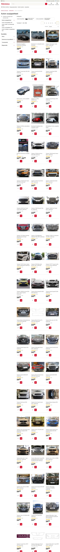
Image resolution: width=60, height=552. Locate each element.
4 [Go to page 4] (50, 23)
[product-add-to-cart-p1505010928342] (21, 328)
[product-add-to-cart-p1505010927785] (50, 495)
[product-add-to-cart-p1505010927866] (35, 467)
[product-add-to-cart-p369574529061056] (35, 161)
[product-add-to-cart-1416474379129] (21, 161)
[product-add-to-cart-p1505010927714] (21, 79)
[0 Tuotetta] (57, 4)
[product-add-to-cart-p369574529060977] (35, 216)
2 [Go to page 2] (46, 23)
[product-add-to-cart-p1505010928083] (50, 106)
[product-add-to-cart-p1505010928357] (35, 300)
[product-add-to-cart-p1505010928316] (50, 328)
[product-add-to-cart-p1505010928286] (21, 134)
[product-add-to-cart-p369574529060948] (50, 216)
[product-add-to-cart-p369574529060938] (21, 244)
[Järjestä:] (53, 26)
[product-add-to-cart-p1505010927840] (50, 467)
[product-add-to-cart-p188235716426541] (21, 300)
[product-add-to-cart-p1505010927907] (35, 79)
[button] (51, 4)
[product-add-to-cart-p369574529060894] (50, 244)
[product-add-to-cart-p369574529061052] (50, 161)
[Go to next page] (57, 23)
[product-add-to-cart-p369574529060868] (21, 272)
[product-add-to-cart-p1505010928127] (35, 382)
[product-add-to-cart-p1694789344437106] (35, 134)
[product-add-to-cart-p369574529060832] (35, 272)
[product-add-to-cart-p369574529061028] (21, 188)
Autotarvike (11, 10)
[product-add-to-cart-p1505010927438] (50, 79)
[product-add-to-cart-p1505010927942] (21, 438)
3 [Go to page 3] (48, 23)
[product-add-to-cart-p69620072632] (35, 51)
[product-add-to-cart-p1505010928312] (21, 355)
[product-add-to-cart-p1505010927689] (50, 524)
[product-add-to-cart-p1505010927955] (35, 410)
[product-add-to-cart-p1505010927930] (35, 438)
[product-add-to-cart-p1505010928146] (21, 382)
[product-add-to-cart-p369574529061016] (35, 188)
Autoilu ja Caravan (4, 10)
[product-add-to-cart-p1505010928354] (50, 300)
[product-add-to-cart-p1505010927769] (21, 524)
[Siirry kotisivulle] (5, 4)
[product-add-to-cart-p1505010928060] (50, 382)
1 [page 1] (44, 23)
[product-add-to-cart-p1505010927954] (50, 410)
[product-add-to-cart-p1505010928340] (35, 328)
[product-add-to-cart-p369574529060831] (50, 272)
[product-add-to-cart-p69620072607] (21, 51)
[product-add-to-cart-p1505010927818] (35, 495)
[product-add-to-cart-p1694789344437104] (50, 134)
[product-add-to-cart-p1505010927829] (50, 51)
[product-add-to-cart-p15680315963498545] (35, 106)
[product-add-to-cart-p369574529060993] (21, 216)
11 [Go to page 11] (55, 23)
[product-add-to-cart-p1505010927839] (21, 495)
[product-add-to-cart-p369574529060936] (35, 244)
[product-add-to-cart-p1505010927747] (35, 524)
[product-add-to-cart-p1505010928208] (35, 355)
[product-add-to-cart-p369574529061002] (50, 188)
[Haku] (46, 4)
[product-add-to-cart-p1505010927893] (21, 467)
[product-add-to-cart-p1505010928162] (50, 355)
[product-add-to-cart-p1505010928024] (21, 410)
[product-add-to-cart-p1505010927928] (50, 438)
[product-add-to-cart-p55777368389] (21, 106)
